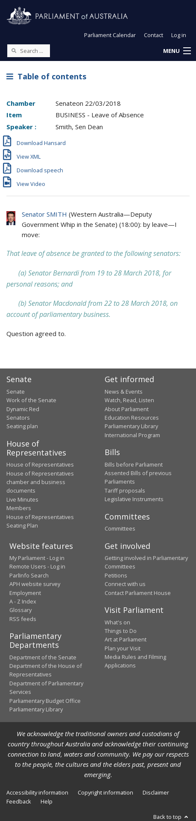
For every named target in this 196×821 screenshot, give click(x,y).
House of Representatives (40, 464)
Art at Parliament (125, 639)
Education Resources (132, 417)
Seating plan (22, 426)
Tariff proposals (125, 490)
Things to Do (121, 631)
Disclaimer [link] (156, 792)
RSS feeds (22, 619)
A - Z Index (22, 601)
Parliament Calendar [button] (110, 35)
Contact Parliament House (138, 593)
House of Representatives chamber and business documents (40, 482)
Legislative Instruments (134, 499)
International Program (132, 435)
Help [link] (47, 801)
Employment (25, 593)
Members (18, 508)
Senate (15, 391)
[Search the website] (28, 50)
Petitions (116, 575)
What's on (117, 622)
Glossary (20, 610)
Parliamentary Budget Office (45, 701)
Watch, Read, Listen (129, 400)
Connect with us (125, 584)
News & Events (124, 391)
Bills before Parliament (134, 464)
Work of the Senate (31, 400)
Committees (120, 528)
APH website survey (34, 584)
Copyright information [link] (105, 792)
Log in (178, 35)
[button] (177, 51)
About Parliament (127, 409)
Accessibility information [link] (37, 792)
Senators (18, 417)
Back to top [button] (171, 817)
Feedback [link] (18, 801)
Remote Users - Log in (37, 566)
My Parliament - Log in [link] (36, 558)
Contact (153, 35)
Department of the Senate (42, 657)
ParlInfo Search (29, 575)
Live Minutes (22, 499)
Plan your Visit (122, 648)
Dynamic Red (22, 409)
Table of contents (46, 76)
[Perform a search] (13, 50)
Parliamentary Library (131, 426)
